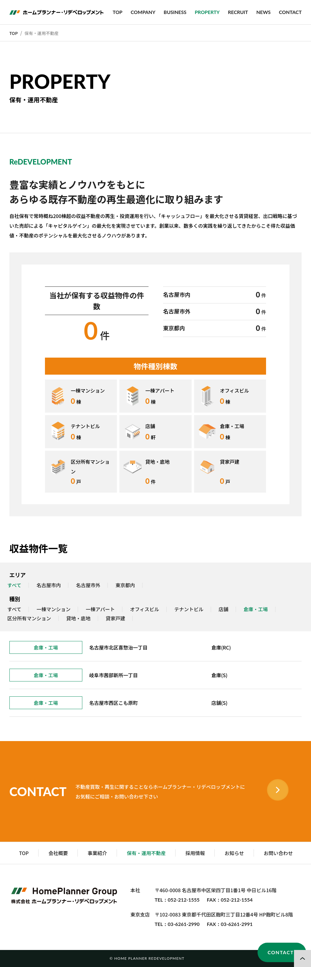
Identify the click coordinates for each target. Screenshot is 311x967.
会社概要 (58, 853)
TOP (117, 12)
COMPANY (143, 12)
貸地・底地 (78, 618)
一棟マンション (53, 609)
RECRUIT (238, 12)
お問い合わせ (278, 853)
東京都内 (125, 585)
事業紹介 (97, 853)
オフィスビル (144, 609)
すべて (14, 609)
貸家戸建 (115, 618)
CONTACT (290, 12)
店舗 (223, 609)
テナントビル (188, 609)
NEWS (263, 12)
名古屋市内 (48, 585)
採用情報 (195, 853)
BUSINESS (175, 12)
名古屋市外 (88, 585)
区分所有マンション (29, 618)
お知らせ (234, 853)
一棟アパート (100, 609)
